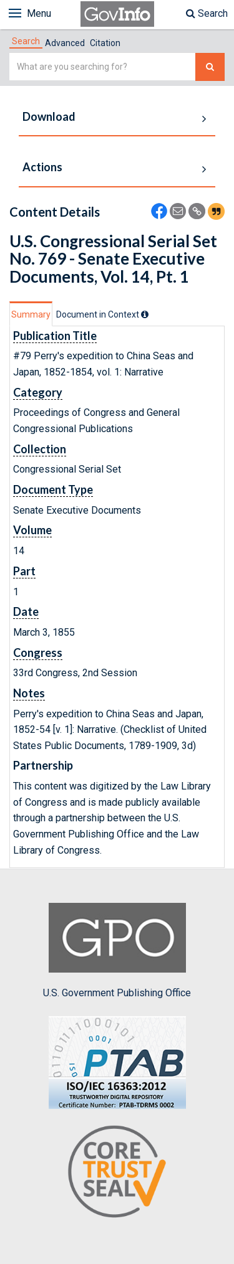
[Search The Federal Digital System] (210, 67)
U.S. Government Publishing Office (117, 951)
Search (207, 13)
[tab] (25, 41)
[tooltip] (145, 314)
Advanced (65, 43)
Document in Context (102, 314)
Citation (105, 43)
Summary (31, 314)
